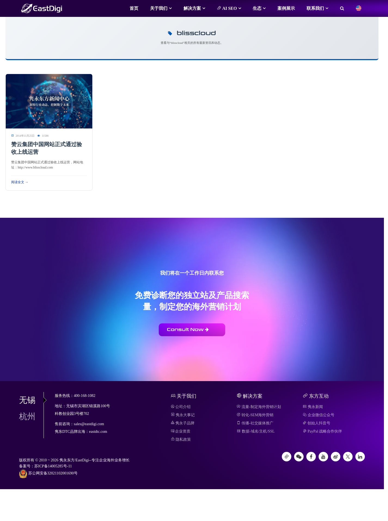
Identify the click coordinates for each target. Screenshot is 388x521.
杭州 (27, 416)
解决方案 (192, 8)
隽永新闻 (313, 407)
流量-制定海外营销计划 (259, 407)
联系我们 (315, 8)
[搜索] (342, 8)
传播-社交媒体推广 (255, 423)
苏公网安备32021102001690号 (48, 473)
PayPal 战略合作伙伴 (322, 431)
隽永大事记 (183, 415)
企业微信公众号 (318, 415)
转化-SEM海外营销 (255, 415)
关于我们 (158, 8)
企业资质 (181, 431)
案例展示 (286, 8)
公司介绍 (181, 407)
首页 (134, 8)
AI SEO (227, 8)
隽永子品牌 (183, 423)
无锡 (31, 400)
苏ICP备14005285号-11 (53, 466)
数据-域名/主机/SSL (255, 431)
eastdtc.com (98, 432)
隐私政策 (181, 439)
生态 (257, 8)
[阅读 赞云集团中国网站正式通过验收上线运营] (49, 101)
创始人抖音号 (316, 423)
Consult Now (188, 329)
